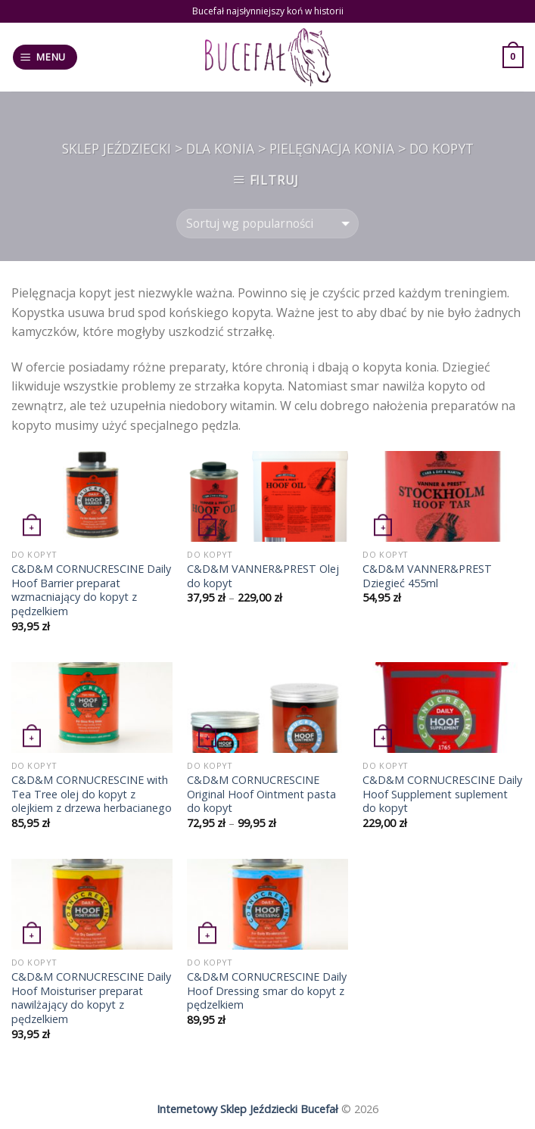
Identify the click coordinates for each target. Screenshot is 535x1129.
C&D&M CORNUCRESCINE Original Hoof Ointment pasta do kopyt (261, 794)
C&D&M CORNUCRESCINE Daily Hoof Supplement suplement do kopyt (442, 794)
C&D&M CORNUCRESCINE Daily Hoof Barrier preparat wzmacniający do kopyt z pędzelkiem (91, 590)
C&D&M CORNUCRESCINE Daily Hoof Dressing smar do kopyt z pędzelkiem (267, 991)
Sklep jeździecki (116, 148)
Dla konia (220, 148)
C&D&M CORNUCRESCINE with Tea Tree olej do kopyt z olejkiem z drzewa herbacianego (91, 794)
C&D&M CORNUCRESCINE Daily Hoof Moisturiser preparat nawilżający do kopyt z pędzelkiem (91, 998)
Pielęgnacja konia (331, 148)
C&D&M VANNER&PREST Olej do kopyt (263, 576)
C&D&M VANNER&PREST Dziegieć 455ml (427, 576)
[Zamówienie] (267, 223)
